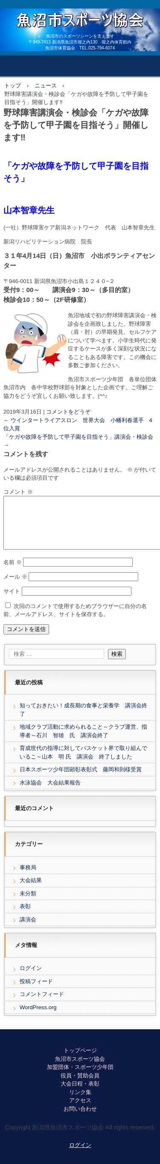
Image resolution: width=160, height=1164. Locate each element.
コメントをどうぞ (68, 411)
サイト (11, 601)
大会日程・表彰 (80, 1094)
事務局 (28, 877)
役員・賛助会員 (80, 1086)
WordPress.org (38, 1017)
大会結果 (31, 890)
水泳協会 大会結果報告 (53, 793)
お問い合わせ (80, 1119)
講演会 (28, 930)
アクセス (80, 1110)
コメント (18, 492)
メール (15, 587)
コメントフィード (42, 1004)
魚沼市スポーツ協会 (80, 1069)
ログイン (31, 978)
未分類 (28, 904)
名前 (12, 572)
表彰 (25, 916)
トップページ (80, 1060)
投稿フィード (36, 991)
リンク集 (80, 1102)
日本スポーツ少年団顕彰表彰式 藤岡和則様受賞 (81, 779)
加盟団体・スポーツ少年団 (80, 1077)
